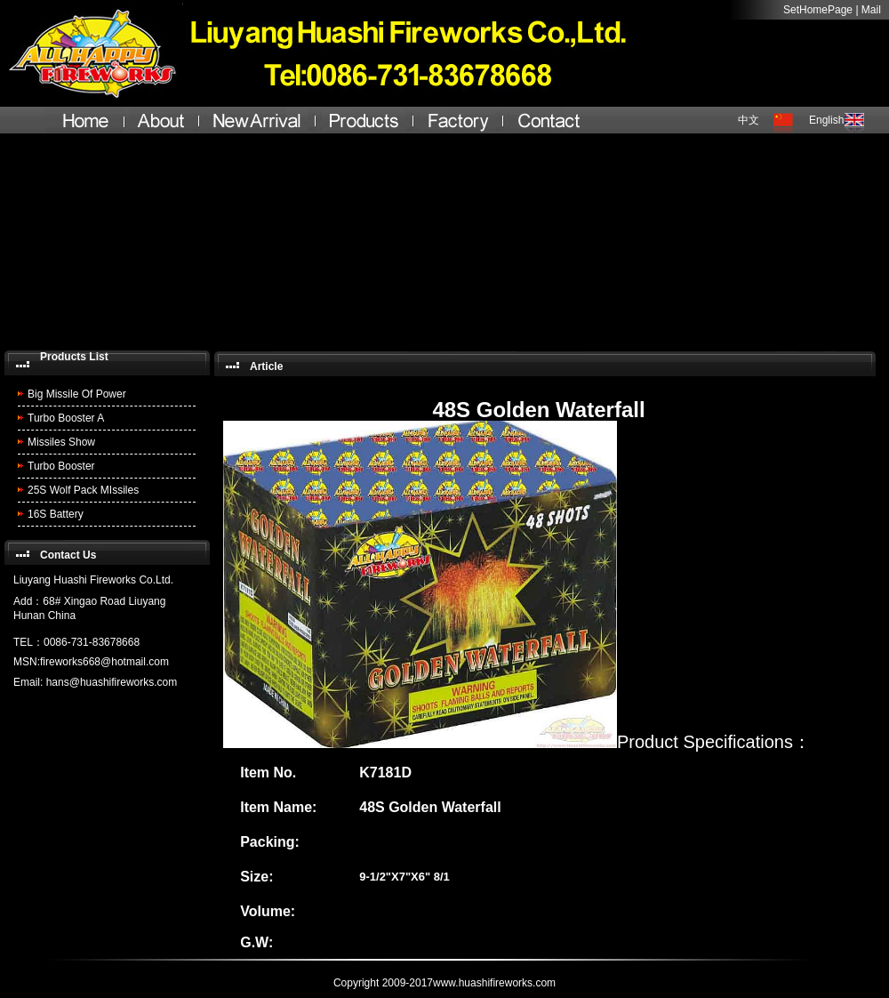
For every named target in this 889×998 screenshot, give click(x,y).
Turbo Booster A (66, 418)
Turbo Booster (61, 466)
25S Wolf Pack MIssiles (83, 490)
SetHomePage (818, 10)
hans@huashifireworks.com (112, 682)
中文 (748, 120)
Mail (871, 10)
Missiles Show (61, 442)
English (826, 120)
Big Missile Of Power (77, 394)
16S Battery (56, 514)
